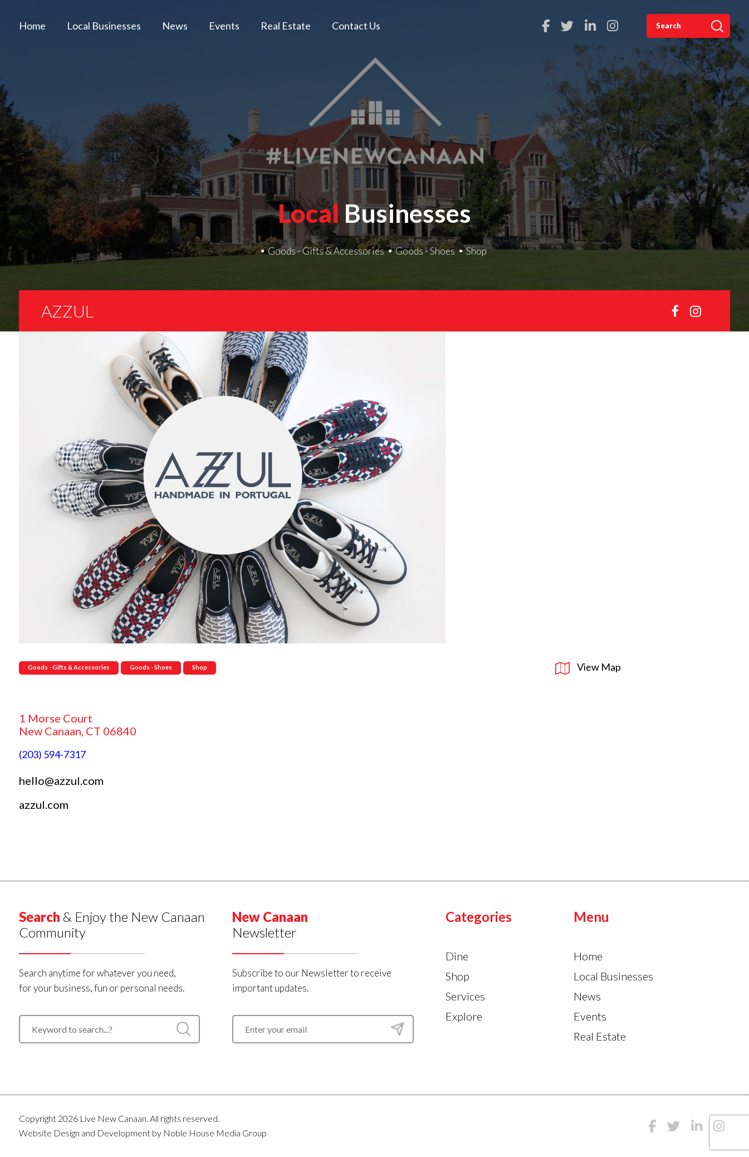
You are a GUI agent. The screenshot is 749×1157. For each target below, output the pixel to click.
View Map (588, 667)
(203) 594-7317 (52, 754)
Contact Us (356, 25)
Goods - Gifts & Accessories (326, 251)
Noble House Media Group (215, 1132)
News (175, 25)
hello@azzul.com (61, 780)
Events (224, 25)
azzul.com (43, 804)
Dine (457, 956)
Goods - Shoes (425, 251)
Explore (464, 1016)
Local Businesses (104, 25)
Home (32, 25)
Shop (476, 251)
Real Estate (286, 25)
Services (465, 996)
